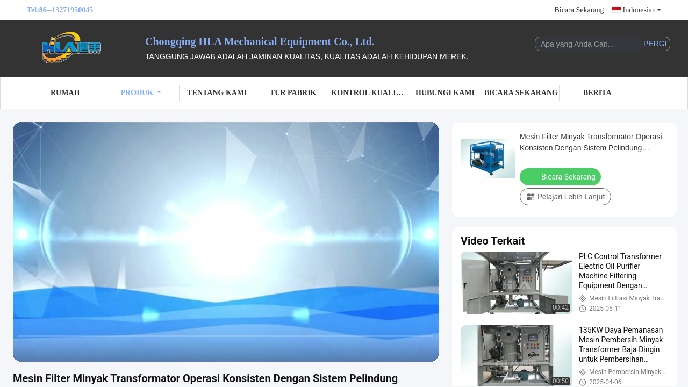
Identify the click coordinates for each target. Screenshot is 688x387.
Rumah (65, 93)
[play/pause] (48, 349)
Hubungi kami (445, 93)
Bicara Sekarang (579, 10)
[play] (225, 241)
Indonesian (642, 10)
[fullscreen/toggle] (424, 349)
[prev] (27, 349)
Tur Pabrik (293, 93)
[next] (70, 349)
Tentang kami (217, 93)
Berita (597, 93)
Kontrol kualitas (369, 93)
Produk (141, 93)
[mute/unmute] (91, 349)
